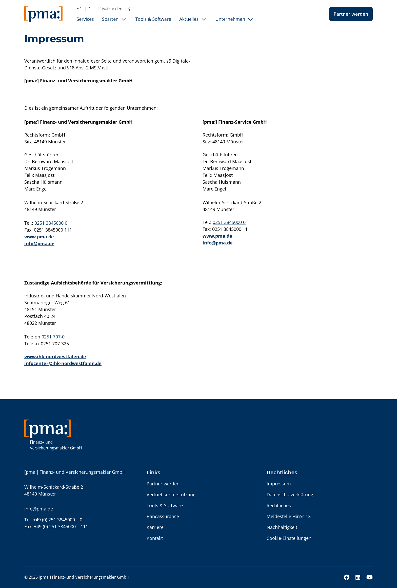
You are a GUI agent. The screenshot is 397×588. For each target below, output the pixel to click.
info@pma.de (39, 243)
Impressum (279, 484)
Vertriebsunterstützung (171, 494)
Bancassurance (163, 516)
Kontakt (155, 538)
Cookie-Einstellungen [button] (289, 538)
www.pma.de (39, 237)
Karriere (155, 527)
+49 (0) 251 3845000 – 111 (61, 526)
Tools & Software (165, 505)
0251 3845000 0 (50, 223)
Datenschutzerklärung (290, 494)
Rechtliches (279, 505)
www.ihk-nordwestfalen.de (55, 356)
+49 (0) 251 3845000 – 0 (57, 520)
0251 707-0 (53, 337)
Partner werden (351, 14)
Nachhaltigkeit (282, 527)
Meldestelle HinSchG (289, 516)
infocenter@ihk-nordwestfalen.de (63, 363)
